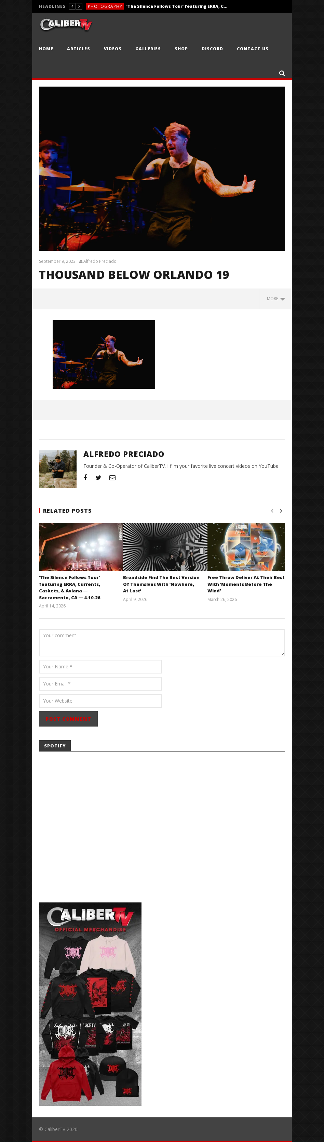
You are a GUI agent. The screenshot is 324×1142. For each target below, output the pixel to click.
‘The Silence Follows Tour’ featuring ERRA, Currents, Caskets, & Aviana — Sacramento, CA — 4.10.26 (177, 6)
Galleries (148, 49)
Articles (78, 49)
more (276, 298)
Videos (113, 49)
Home (46, 49)
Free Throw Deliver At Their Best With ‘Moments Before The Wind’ (246, 584)
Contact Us (253, 49)
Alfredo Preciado (100, 261)
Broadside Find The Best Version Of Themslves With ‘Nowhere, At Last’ (161, 584)
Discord (212, 49)
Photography (105, 6)
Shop (181, 49)
